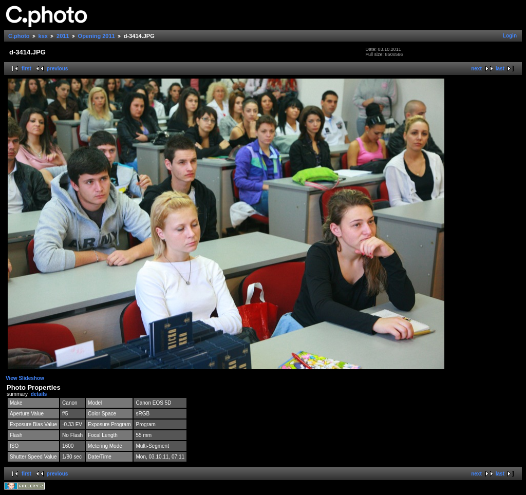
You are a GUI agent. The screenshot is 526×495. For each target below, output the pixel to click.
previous (57, 68)
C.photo (19, 36)
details (39, 394)
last (500, 68)
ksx (43, 36)
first (26, 68)
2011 (63, 36)
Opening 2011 (96, 36)
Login (510, 36)
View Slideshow (25, 378)
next (476, 68)
